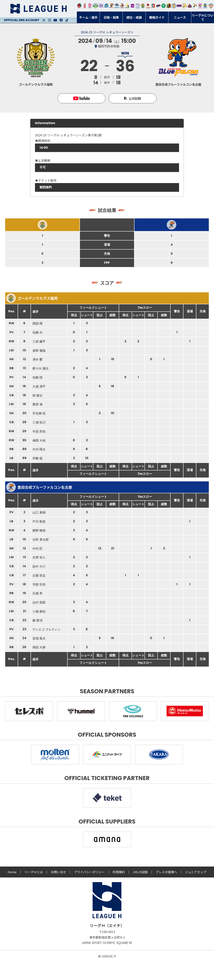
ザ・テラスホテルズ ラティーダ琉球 (211, 6)
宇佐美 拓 (39, 413)
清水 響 (37, 359)
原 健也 (37, 395)
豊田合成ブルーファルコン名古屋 (111, 6)
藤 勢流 (37, 620)
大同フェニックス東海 (116, 6)
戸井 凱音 (39, 521)
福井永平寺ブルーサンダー (106, 6)
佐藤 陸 (37, 377)
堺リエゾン (132, 6)
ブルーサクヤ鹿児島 (205, 6)
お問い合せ (58, 872)
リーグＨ (38, 8)
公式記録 (135, 98)
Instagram (49, 20)
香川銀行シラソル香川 (194, 6)
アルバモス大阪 (127, 6)
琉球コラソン (153, 6)
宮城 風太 (39, 638)
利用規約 (119, 872)
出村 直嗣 (39, 602)
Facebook (61, 20)
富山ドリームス (101, 6)
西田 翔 (37, 323)
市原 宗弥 (39, 584)
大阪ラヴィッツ (184, 6)
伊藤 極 (37, 458)
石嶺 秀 (37, 593)
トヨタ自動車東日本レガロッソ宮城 (79, 6)
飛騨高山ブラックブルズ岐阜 (168, 6)
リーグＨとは (33, 872)
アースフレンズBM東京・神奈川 (95, 6)
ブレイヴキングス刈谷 (122, 6)
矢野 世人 (39, 557)
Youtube (55, 20)
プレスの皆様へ (166, 872)
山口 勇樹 (39, 512)
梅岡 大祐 (39, 440)
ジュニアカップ (195, 872)
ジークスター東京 (89, 6)
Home (12, 872)
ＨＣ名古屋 (174, 6)
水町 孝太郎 (40, 539)
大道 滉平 (39, 386)
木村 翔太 (39, 449)
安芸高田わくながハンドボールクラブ (137, 6)
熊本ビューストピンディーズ (200, 6)
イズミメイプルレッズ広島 (189, 6)
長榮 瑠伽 (39, 350)
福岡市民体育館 (108, 46)
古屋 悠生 (39, 575)
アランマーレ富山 (158, 6)
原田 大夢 (39, 647)
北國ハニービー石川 (163, 6)
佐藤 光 (37, 332)
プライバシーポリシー (89, 872)
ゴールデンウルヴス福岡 (142, 6)
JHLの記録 (140, 872)
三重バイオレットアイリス (179, 6)
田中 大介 (39, 566)
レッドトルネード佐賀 (148, 6)
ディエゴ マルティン (46, 629)
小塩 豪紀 (39, 611)
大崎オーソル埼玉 (84, 6)
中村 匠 (37, 548)
